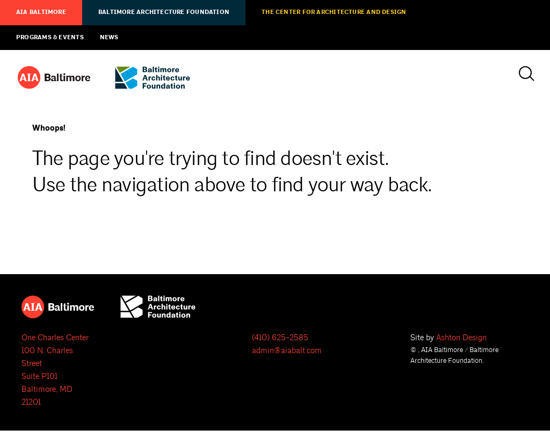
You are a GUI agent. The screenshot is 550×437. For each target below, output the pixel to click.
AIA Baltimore (41, 12)
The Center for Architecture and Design (334, 12)
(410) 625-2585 (280, 338)
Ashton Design (461, 338)
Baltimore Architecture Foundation (163, 12)
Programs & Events (50, 37)
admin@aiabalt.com (287, 351)
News (109, 37)
